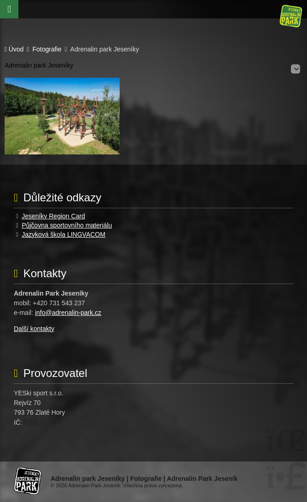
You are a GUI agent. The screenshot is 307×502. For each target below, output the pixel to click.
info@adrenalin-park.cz (68, 312)
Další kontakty (34, 328)
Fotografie (46, 49)
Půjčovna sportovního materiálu (67, 225)
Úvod (290, 16)
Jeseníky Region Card (53, 216)
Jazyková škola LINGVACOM (63, 234)
